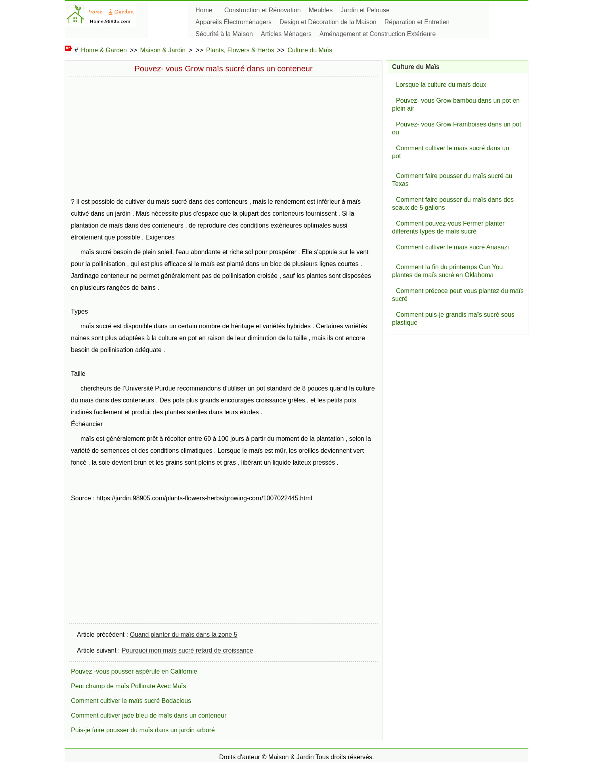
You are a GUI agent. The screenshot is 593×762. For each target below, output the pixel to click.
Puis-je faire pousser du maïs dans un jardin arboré (143, 730)
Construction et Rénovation (262, 10)
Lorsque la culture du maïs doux (441, 84)
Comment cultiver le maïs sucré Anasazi (452, 247)
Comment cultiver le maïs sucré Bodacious (131, 700)
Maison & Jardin (163, 50)
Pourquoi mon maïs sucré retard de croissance (187, 650)
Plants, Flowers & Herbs (240, 50)
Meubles (321, 10)
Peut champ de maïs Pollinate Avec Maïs (128, 686)
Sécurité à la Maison (224, 34)
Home (203, 10)
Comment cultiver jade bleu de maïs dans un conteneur (148, 715)
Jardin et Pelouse (365, 10)
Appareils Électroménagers (233, 22)
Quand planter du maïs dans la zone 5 (183, 634)
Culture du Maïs (309, 50)
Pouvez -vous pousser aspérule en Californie (134, 671)
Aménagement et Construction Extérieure (377, 34)
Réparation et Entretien (417, 22)
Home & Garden (104, 50)
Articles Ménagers (286, 34)
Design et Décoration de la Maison (328, 22)
